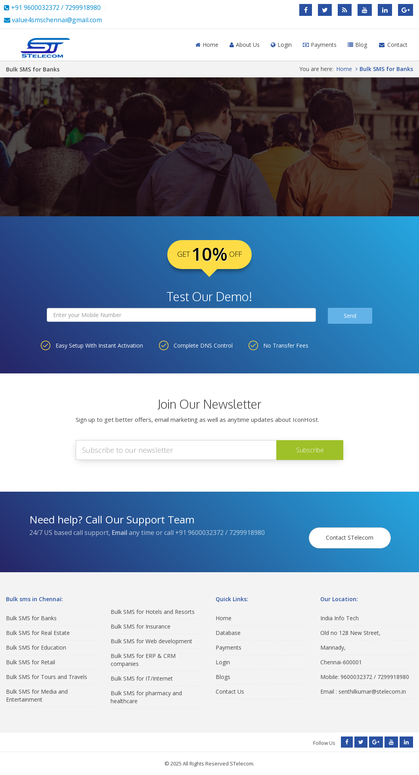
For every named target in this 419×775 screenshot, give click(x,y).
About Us (245, 44)
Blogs (223, 669)
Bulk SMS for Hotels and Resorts (153, 605)
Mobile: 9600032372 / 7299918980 (364, 669)
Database (228, 625)
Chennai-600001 (341, 655)
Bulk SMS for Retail (30, 655)
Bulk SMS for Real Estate (38, 625)
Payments (320, 44)
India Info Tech (339, 611)
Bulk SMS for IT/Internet (142, 671)
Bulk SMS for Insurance (140, 619)
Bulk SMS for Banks (31, 611)
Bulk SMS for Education (36, 640)
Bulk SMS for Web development (151, 634)
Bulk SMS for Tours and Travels (46, 669)
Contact (393, 44)
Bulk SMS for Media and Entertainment (37, 688)
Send (350, 315)
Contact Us (230, 684)
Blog (357, 44)
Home (206, 44)
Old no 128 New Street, (350, 625)
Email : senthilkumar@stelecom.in (363, 684)
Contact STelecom (353, 527)
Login (281, 44)
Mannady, (333, 640)
